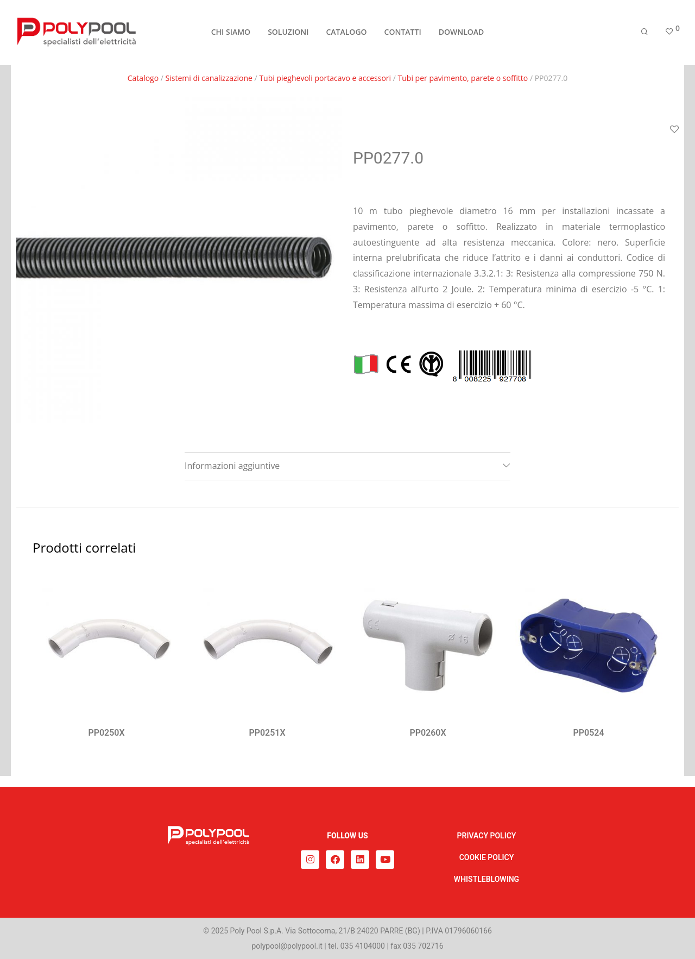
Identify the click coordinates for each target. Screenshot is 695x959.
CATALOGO (346, 33)
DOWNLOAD (461, 33)
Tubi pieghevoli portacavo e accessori (325, 78)
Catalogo (143, 78)
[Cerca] (644, 34)
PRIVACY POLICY (486, 835)
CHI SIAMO (230, 33)
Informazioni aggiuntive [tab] (232, 466)
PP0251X (267, 733)
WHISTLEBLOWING (486, 879)
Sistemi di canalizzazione (209, 78)
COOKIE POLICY (486, 857)
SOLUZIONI (288, 33)
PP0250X (106, 733)
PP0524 (588, 733)
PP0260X (427, 733)
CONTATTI (402, 33)
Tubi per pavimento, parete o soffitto (463, 78)
